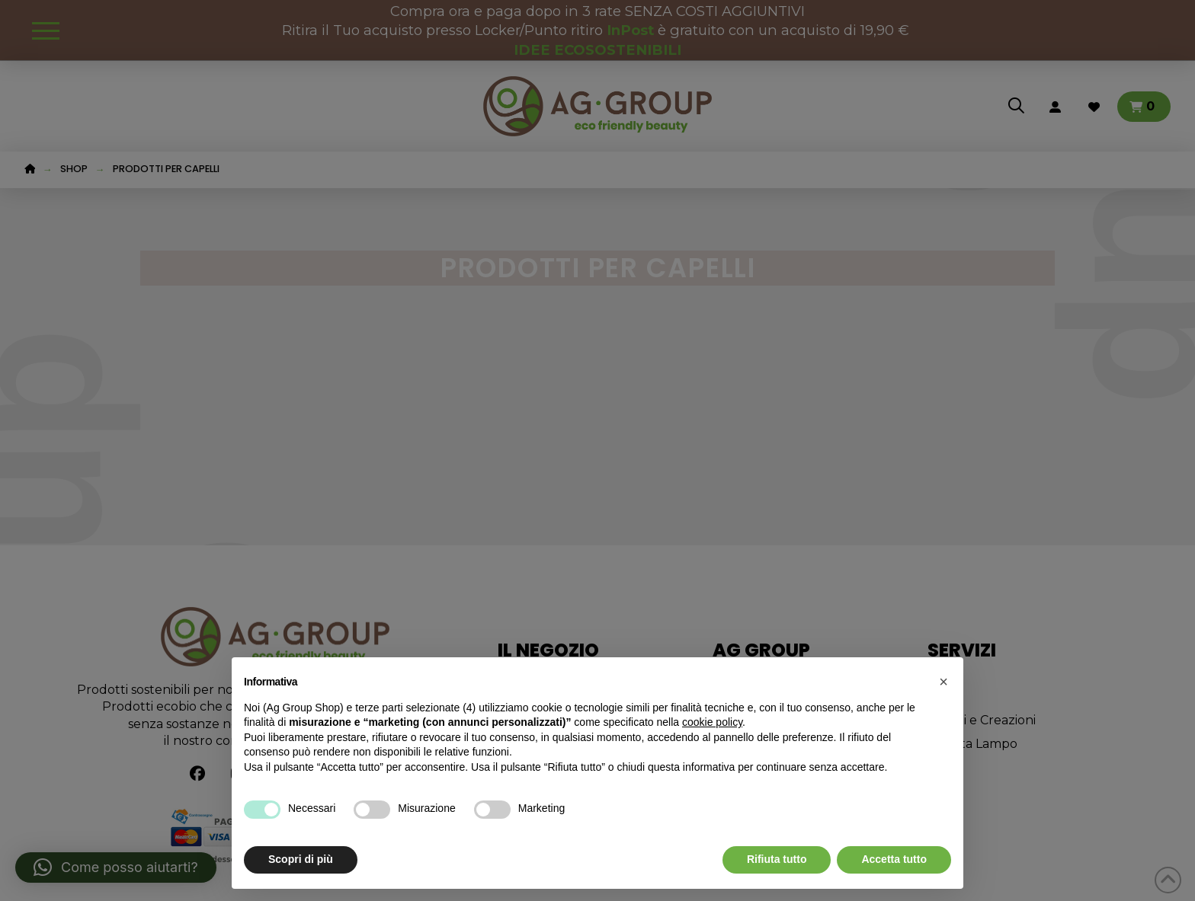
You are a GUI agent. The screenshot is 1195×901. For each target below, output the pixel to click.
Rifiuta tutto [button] (777, 859)
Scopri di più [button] (300, 859)
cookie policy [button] (712, 722)
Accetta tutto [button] (894, 859)
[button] (943, 681)
